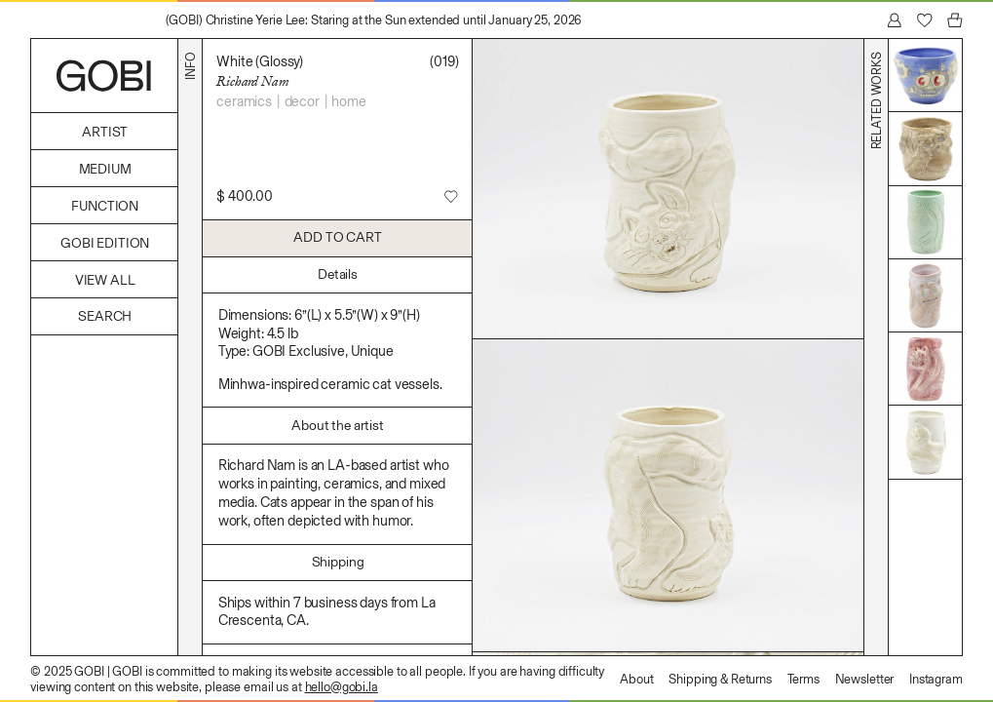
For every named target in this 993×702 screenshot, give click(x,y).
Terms (803, 679)
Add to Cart (337, 237)
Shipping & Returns (720, 679)
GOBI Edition (104, 243)
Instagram (936, 679)
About (636, 679)
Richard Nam (252, 81)
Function (104, 206)
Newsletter (865, 679)
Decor (302, 101)
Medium (105, 169)
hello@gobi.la (341, 687)
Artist (105, 132)
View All (105, 280)
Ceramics (244, 101)
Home (348, 101)
